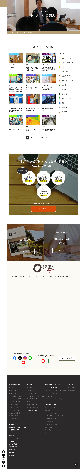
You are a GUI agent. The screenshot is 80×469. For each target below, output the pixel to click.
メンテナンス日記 (50, 427)
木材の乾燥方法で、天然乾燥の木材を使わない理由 (15, 110)
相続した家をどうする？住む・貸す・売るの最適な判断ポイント (32, 69)
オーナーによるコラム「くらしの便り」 (56, 390)
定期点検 (47, 410)
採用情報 (11, 455)
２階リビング (31, 390)
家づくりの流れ (13, 407)
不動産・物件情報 (32, 410)
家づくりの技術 (13, 390)
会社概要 (11, 452)
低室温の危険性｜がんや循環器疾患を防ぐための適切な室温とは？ (15, 89)
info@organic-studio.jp (61, 276)
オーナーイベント (50, 432)
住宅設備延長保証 (52, 418)
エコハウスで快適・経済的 (18, 399)
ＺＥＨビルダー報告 (14, 410)
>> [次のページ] (46, 138)
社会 (63, 103)
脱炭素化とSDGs (14, 415)
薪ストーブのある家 (32, 407)
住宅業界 (64, 112)
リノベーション (30, 54)
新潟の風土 (65, 107)
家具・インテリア (14, 54)
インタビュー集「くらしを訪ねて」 (55, 393)
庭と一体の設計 (15, 401)
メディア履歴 (13, 444)
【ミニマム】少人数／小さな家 (35, 396)
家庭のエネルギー (30, 74)
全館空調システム (14, 430)
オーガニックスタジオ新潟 (16, 32)
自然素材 (12, 95)
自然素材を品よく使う (17, 396)
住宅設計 (28, 95)
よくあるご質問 (13, 418)
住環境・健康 (13, 74)
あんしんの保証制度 (14, 413)
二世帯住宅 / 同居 (32, 399)
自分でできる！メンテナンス (55, 415)
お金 (63, 67)
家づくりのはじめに (68, 62)
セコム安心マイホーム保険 (52, 430)
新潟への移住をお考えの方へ (53, 384)
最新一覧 (29, 387)
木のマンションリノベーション (17, 427)
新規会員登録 (71, 390)
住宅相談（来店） (14, 447)
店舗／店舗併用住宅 (32, 404)
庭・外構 (64, 94)
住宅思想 (11, 387)
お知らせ (11, 435)
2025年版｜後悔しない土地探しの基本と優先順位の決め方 (48, 69)
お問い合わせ (13, 449)
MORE (25, 251)
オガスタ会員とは (73, 387)
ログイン (70, 393)
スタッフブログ (13, 438)
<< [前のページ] (19, 138)
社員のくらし (48, 396)
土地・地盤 (45, 54)
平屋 (28, 401)
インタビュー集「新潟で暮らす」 (54, 399)
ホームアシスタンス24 (53, 421)
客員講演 (11, 441)
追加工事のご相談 (52, 424)
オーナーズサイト (50, 407)
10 (42, 138)
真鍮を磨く (12, 67)
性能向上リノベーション (16, 424)
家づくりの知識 (13, 404)
